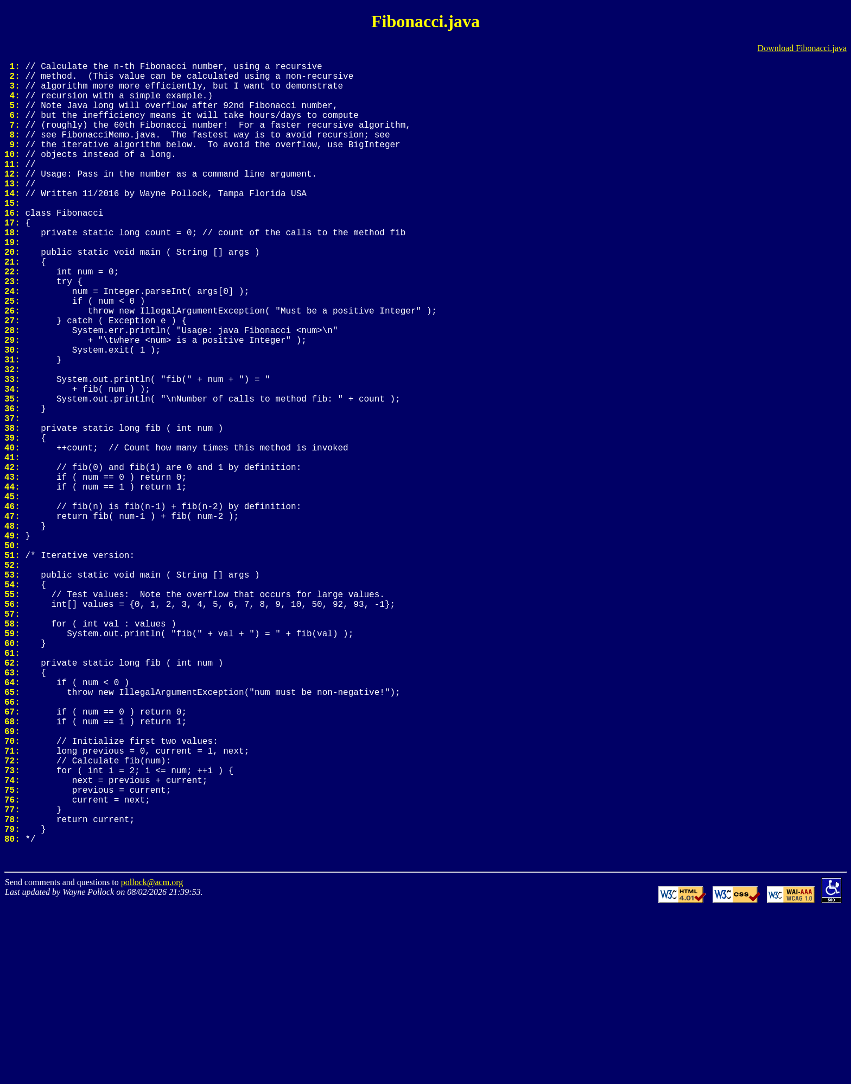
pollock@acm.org (152, 1056)
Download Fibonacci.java (802, 48)
